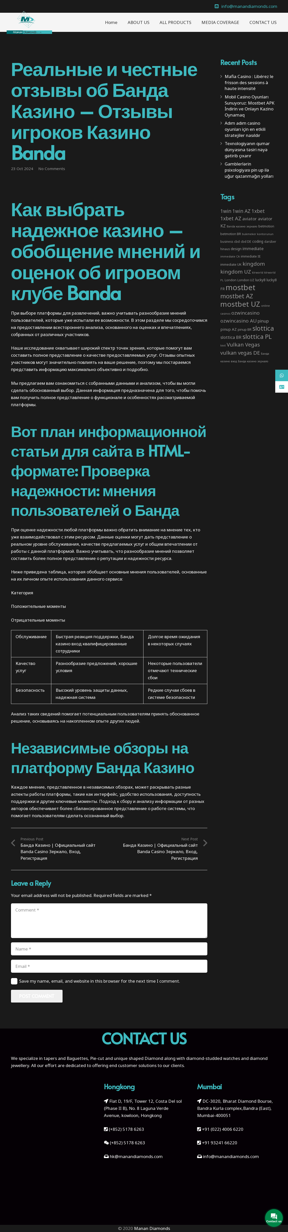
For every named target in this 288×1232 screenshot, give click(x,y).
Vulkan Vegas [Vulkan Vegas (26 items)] (243, 344)
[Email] (109, 966)
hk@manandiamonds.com (136, 1156)
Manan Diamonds (152, 1228)
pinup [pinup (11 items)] (263, 321)
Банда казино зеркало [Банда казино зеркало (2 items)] (253, 361)
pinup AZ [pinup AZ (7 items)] (228, 329)
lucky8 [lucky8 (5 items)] (260, 279)
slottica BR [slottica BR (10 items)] (231, 337)
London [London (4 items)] (230, 280)
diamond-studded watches (213, 1058)
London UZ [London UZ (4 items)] (245, 280)
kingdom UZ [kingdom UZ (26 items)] (235, 271)
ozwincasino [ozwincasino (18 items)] (245, 313)
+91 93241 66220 (219, 1143)
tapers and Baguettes (66, 1058)
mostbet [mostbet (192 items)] (240, 287)
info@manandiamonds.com (230, 1156)
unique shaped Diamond (138, 1058)
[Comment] (109, 920)
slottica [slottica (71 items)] (263, 328)
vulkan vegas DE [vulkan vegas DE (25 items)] (240, 352)
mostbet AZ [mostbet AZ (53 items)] (236, 296)
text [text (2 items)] (223, 345)
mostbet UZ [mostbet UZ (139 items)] (240, 304)
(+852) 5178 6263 (126, 1129)
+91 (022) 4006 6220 (222, 1129)
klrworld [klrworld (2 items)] (257, 272)
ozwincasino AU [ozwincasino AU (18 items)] (238, 320)
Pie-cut (97, 1058)
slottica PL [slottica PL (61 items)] (257, 336)
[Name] (109, 948)
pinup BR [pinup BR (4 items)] (244, 329)
